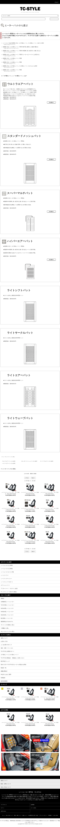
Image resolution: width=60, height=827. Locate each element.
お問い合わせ (3, 811)
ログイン (2, 807)
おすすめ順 (26, 473)
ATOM (57, 815)
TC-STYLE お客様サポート (7, 651)
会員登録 (32, 804)
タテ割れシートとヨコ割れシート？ (10, 654)
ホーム (3, 456)
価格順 (31, 473)
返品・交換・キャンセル (7, 648)
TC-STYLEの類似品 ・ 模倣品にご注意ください (12, 658)
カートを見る (33, 807)
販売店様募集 (4, 681)
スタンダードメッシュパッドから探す (29, 461)
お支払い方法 (4, 641)
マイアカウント (4, 804)
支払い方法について (9, 815)
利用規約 (3, 677)
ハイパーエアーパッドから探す (8, 463)
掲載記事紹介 (4, 671)
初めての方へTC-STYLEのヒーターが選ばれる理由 (13, 664)
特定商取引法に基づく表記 (33, 815)
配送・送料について (17, 815)
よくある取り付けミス (6, 644)
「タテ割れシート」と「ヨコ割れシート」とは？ (15, 75)
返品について (25, 815)
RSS (54, 815)
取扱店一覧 (3, 667)
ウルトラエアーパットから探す (8, 461)
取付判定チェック (5, 661)
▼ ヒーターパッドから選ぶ (10, 456)
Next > (33, 478)
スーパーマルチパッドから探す (46, 461)
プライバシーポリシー (43, 815)
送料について (4, 638)
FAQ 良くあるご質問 (6, 674)
